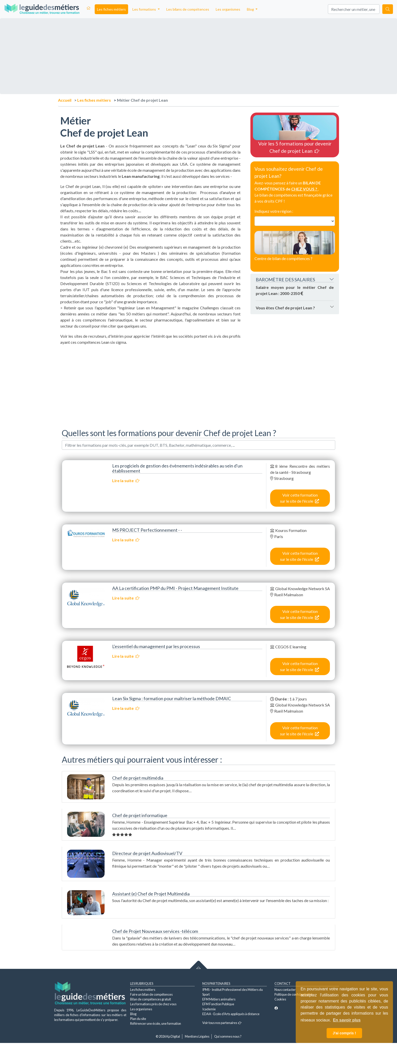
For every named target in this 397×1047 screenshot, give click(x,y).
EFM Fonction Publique (218, 1004)
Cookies (280, 999)
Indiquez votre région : (273, 211)
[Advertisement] (150, 384)
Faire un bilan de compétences (151, 994)
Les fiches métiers (111, 9)
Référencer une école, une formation (155, 1023)
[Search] (354, 9)
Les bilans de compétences (187, 9)
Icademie (209, 1009)
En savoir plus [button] (347, 1020)
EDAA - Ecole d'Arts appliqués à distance (231, 1014)
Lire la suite (126, 480)
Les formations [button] (144, 9)
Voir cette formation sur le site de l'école (299, 498)
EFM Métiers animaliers (218, 999)
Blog (133, 1014)
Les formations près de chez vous (153, 1004)
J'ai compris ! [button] (344, 1033)
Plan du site (138, 1019)
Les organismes (228, 9)
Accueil (64, 100)
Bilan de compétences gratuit (150, 999)
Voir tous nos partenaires (222, 1023)
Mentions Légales (197, 1036)
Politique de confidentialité (293, 994)
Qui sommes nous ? (228, 1036)
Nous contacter (285, 990)
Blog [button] (251, 9)
